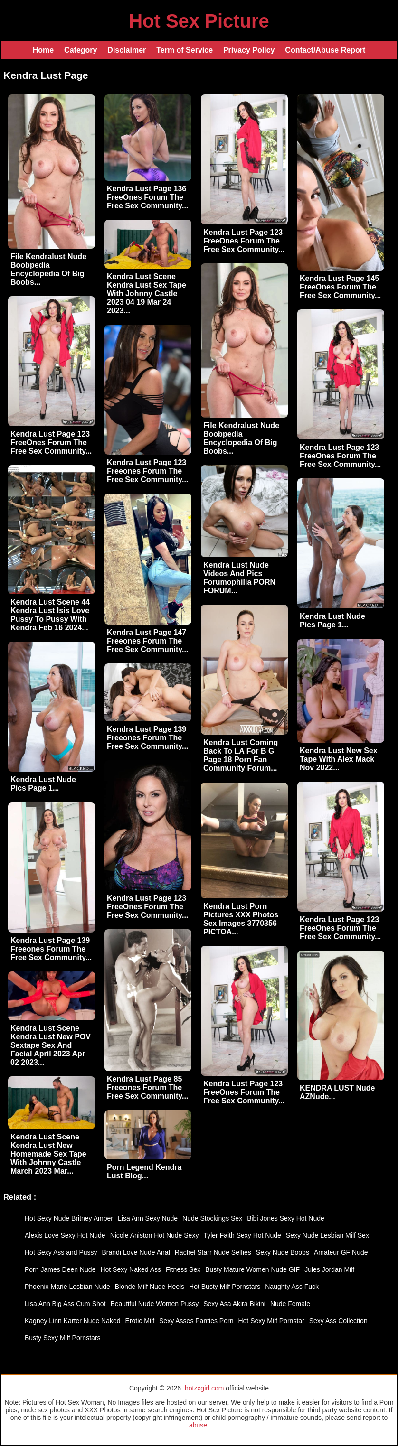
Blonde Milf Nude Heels (149, 1286)
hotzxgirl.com (204, 1388)
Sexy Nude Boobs (282, 1252)
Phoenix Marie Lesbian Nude (67, 1286)
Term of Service (184, 50)
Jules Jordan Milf (329, 1269)
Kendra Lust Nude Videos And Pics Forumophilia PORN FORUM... (239, 578)
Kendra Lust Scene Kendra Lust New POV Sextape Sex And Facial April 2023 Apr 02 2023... (50, 1045)
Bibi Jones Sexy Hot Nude (285, 1218)
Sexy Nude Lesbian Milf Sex (327, 1235)
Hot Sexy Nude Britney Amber (69, 1218)
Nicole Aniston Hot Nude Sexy (154, 1235)
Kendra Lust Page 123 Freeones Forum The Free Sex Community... (147, 471)
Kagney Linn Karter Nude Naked (73, 1321)
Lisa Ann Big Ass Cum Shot (65, 1303)
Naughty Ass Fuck (292, 1286)
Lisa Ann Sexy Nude (148, 1218)
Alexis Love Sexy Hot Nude (65, 1235)
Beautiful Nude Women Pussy (154, 1303)
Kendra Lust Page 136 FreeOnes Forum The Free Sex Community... (147, 197)
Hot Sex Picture (199, 20)
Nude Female (290, 1303)
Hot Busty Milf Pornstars (224, 1286)
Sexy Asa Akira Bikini (234, 1303)
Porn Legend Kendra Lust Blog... (144, 1171)
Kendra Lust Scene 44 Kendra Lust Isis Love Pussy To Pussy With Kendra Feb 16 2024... (50, 615)
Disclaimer (126, 50)
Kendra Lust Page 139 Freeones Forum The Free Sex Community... (147, 737)
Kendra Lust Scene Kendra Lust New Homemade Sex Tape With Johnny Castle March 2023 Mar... (48, 1154)
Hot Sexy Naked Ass (130, 1269)
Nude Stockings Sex (212, 1218)
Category (80, 50)
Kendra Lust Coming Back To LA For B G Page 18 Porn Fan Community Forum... (240, 755)
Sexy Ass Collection (338, 1321)
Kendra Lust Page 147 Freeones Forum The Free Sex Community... (147, 640)
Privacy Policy (249, 50)
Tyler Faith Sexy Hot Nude (242, 1235)
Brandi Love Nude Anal (136, 1252)
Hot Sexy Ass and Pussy (61, 1252)
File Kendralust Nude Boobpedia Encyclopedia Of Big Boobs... (48, 269)
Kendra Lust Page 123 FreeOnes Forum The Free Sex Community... (243, 240)
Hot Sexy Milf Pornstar (271, 1321)
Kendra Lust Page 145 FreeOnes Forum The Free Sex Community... (340, 286)
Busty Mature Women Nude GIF (252, 1269)
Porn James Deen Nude (60, 1269)
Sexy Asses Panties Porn (196, 1321)
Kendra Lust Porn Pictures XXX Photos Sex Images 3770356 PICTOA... (240, 919)
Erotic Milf (139, 1321)
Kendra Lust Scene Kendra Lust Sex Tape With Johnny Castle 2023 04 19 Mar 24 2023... (146, 293)
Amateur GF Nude (341, 1252)
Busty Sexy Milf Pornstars (63, 1338)
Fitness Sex (183, 1269)
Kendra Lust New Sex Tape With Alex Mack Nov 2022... (339, 759)
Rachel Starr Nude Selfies (213, 1252)
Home (43, 50)
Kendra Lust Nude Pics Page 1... (332, 620)
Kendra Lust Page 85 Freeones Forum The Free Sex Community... (147, 1087)
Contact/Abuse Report (325, 50)
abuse (198, 1425)
